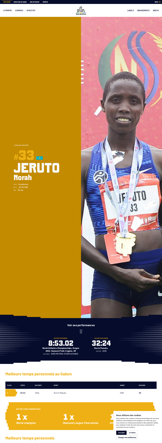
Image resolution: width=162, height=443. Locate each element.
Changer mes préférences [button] (127, 437)
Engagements (143, 10)
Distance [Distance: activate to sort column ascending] (38, 385)
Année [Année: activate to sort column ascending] (122, 385)
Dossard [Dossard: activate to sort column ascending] (142, 385)
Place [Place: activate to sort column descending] (9, 385)
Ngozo (156, 10)
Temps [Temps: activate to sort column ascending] (22, 385)
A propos (7, 10)
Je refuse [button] (132, 433)
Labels (130, 10)
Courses (19, 10)
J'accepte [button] (121, 433)
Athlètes (31, 10)
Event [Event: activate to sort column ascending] (56, 385)
